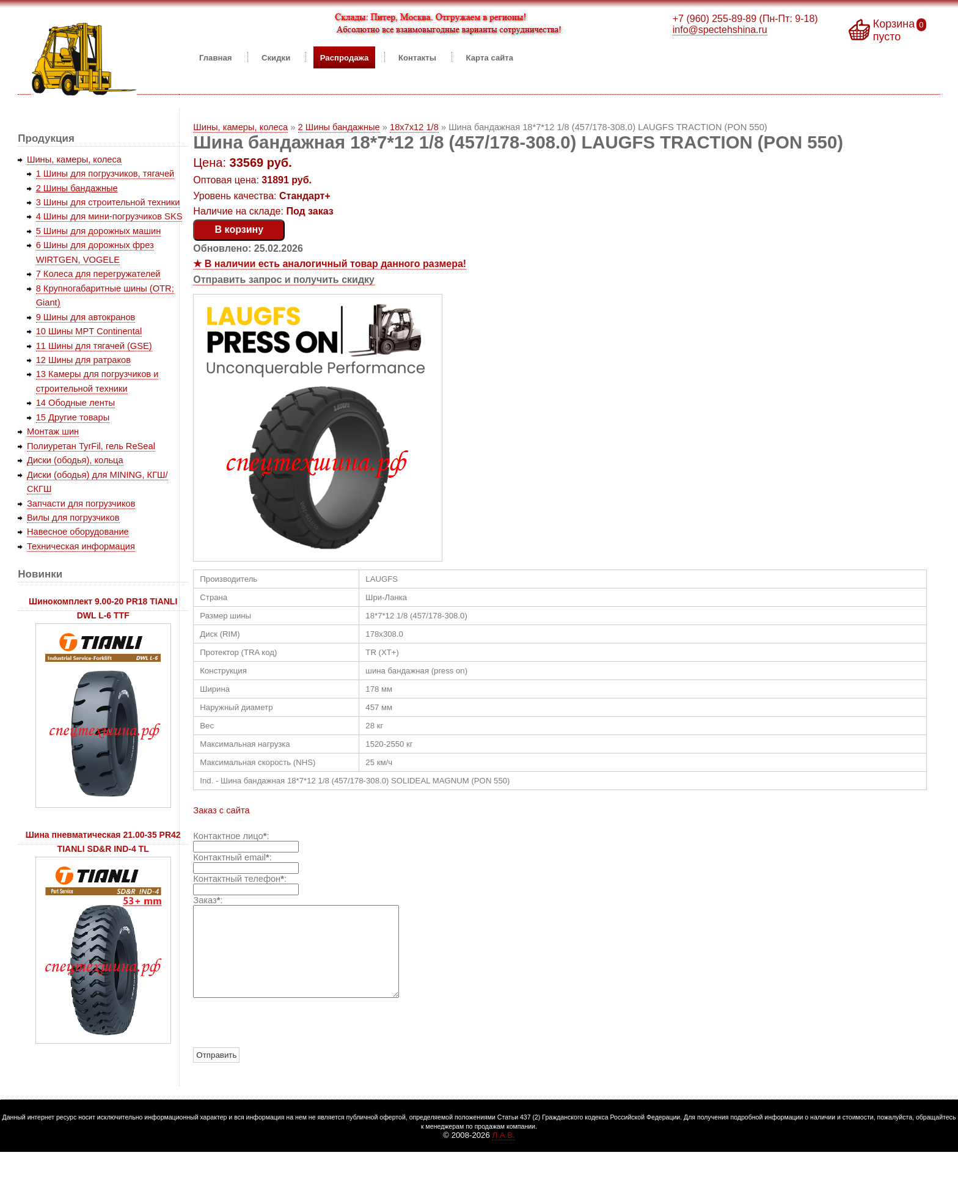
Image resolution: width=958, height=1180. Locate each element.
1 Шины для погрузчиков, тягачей (105, 173)
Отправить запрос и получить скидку (284, 279)
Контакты (417, 57)
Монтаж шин (53, 431)
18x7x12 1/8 (414, 127)
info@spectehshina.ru (720, 29)
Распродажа (344, 57)
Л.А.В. (503, 1153)
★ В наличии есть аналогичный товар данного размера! (329, 263)
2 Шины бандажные (339, 127)
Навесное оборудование (78, 532)
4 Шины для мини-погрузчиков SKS (109, 216)
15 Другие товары (73, 417)
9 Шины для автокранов (86, 317)
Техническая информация (81, 546)
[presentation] (286, 1042)
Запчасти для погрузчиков (81, 503)
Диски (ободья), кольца (75, 460)
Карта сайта (490, 57)
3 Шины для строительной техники (108, 202)
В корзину (239, 229)
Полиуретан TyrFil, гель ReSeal (91, 446)
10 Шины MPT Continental (89, 331)
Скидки (275, 57)
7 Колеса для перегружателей (98, 274)
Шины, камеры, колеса (240, 127)
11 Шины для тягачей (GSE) (94, 346)
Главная (215, 57)
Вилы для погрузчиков (73, 517)
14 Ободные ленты (75, 403)
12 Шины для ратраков (83, 360)
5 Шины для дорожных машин (98, 231)
